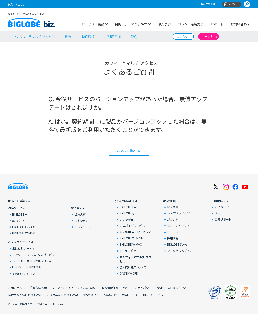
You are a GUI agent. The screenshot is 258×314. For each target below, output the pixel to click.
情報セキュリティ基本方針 (100, 295)
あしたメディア (84, 227)
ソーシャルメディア (179, 251)
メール (219, 213)
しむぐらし (82, 221)
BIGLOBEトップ (153, 295)
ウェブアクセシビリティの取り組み (74, 288)
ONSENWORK (129, 273)
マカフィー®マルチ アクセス (135, 259)
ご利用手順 (113, 36)
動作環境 (88, 36)
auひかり (18, 221)
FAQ (134, 36)
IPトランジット (129, 251)
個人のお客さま (16, 4)
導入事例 (164, 24)
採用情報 (172, 238)
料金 (68, 36)
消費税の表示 (38, 288)
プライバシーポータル (149, 288)
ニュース (172, 232)
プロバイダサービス (132, 226)
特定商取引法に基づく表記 (25, 295)
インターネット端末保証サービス (33, 255)
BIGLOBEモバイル (24, 227)
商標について (129, 295)
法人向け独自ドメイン (134, 267)
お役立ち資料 (208, 4)
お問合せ (182, 36)
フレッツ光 (127, 219)
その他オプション (23, 274)
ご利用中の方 (220, 200)
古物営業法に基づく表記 (62, 295)
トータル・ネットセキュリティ (32, 261)
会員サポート (223, 219)
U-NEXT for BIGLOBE (27, 267)
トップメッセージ (178, 213)
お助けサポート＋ (23, 248)
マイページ (222, 207)
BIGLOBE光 (19, 214)
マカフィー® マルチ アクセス (34, 36)
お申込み (207, 36)
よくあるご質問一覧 (128, 151)
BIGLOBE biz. (128, 207)
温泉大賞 (80, 214)
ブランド (172, 219)
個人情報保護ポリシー (116, 288)
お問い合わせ (240, 24)
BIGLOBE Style (177, 244)
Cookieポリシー (178, 288)
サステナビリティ (178, 226)
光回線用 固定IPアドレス (135, 232)
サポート (217, 24)
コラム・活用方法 (191, 24)
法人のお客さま (126, 200)
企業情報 (169, 200)
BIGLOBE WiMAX (23, 233)
